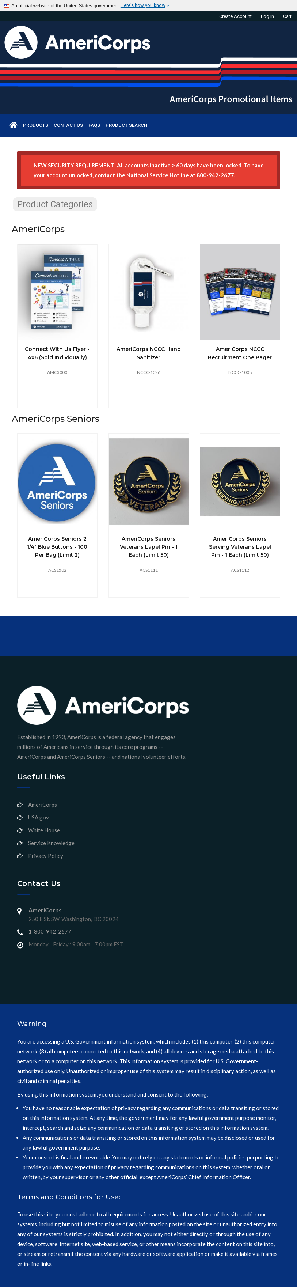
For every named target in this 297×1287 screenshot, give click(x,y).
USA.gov (38, 817)
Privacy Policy (45, 855)
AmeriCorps (42, 804)
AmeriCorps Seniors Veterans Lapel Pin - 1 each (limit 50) (149, 547)
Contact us (68, 125)
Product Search (126, 125)
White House (44, 830)
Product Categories (55, 204)
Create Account (235, 16)
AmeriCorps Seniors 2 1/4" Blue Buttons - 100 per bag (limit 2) (57, 547)
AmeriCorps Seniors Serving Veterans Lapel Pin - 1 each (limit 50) (240, 547)
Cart (287, 16)
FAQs (94, 125)
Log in (267, 16)
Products (35, 125)
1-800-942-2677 (49, 931)
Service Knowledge (51, 843)
